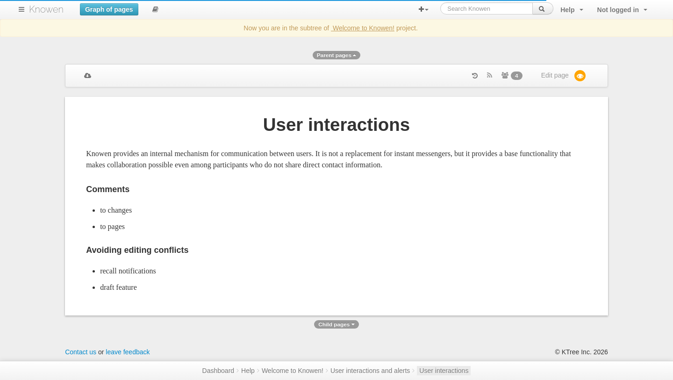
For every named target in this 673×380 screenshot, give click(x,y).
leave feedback (128, 352)
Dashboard (218, 370)
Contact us (80, 352)
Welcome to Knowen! (362, 28)
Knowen (46, 9)
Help (248, 370)
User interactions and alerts (370, 370)
